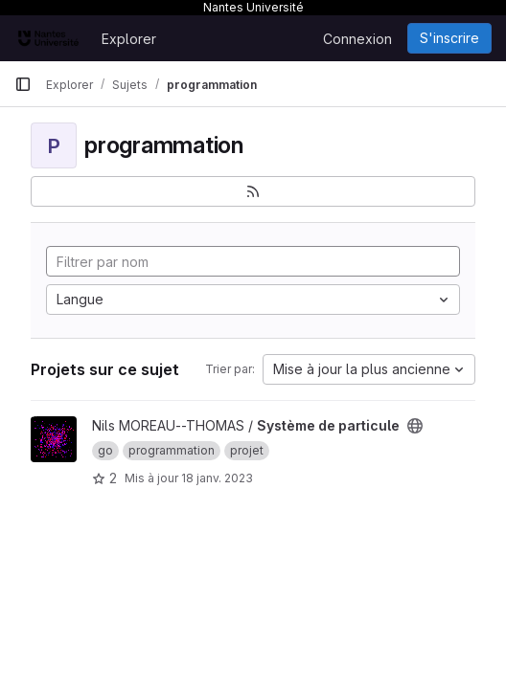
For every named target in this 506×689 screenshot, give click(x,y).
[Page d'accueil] (48, 38)
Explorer (129, 39)
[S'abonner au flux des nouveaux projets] (253, 191)
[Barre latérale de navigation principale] (23, 84)
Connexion (357, 39)
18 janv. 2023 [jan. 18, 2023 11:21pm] (217, 478)
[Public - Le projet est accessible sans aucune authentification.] (415, 425)
